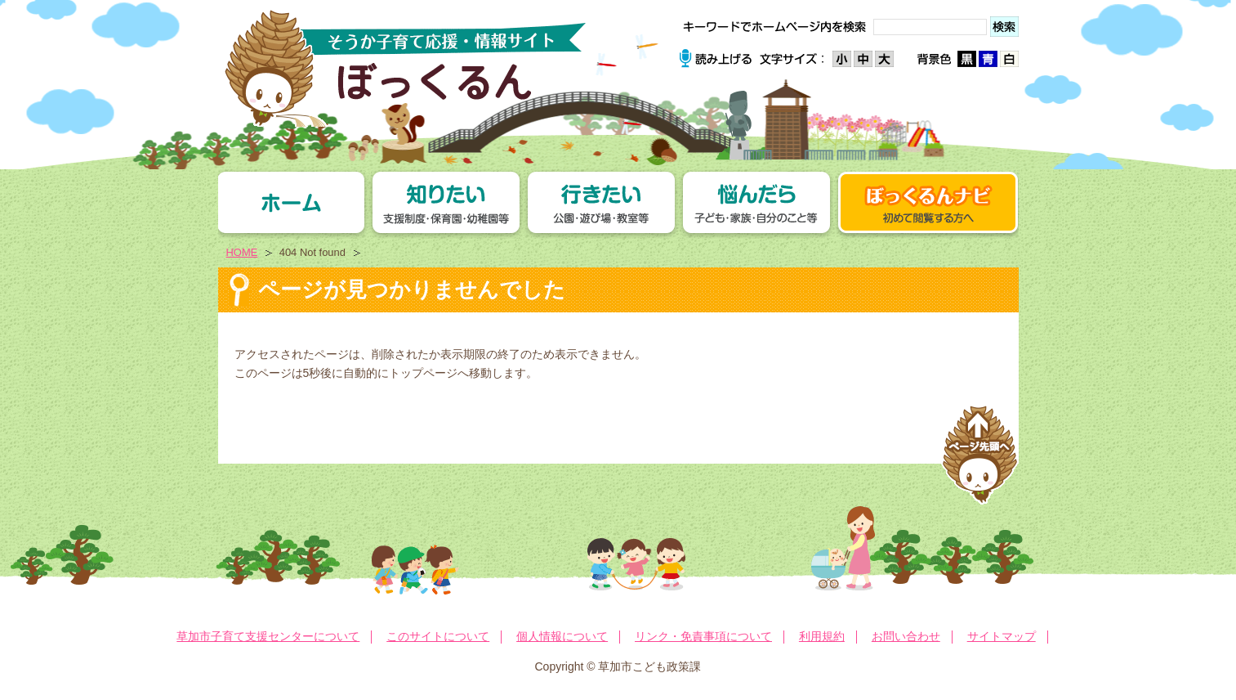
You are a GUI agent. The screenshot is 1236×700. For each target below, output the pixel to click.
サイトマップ (1001, 636)
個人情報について (562, 636)
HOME (242, 252)
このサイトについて (437, 636)
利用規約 (822, 636)
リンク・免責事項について (703, 636)
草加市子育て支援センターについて (267, 636)
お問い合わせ (906, 636)
